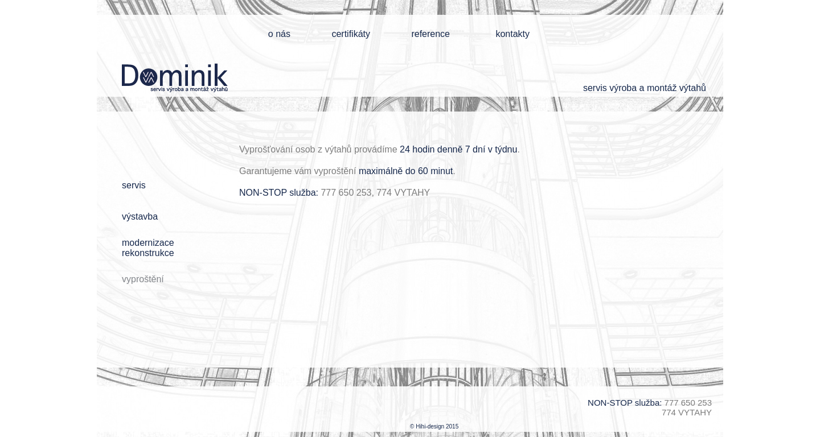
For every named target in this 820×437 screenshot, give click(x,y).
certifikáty (350, 34)
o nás (279, 34)
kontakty (512, 34)
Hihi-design (430, 426)
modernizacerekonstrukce (148, 248)
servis (134, 185)
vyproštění (143, 279)
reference (430, 34)
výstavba (140, 216)
